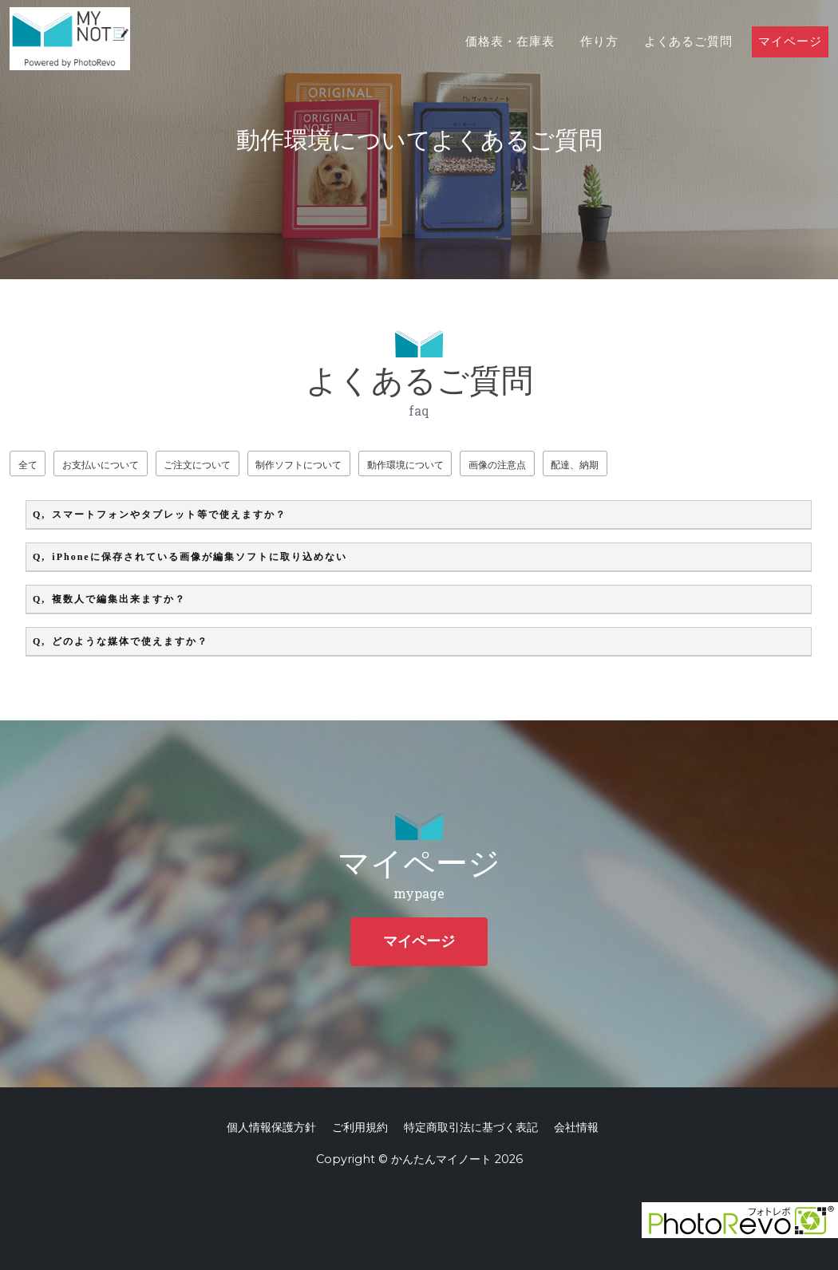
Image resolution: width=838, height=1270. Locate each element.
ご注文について (221, 464)
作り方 (599, 57)
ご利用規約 (360, 1127)
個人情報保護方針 (271, 1127)
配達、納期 (644, 464)
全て (31, 464)
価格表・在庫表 (510, 57)
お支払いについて (113, 464)
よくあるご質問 (688, 57)
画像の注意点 (556, 464)
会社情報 (576, 1127)
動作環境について (453, 464)
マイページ (790, 57)
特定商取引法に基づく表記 (471, 1127)
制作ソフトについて (334, 464)
